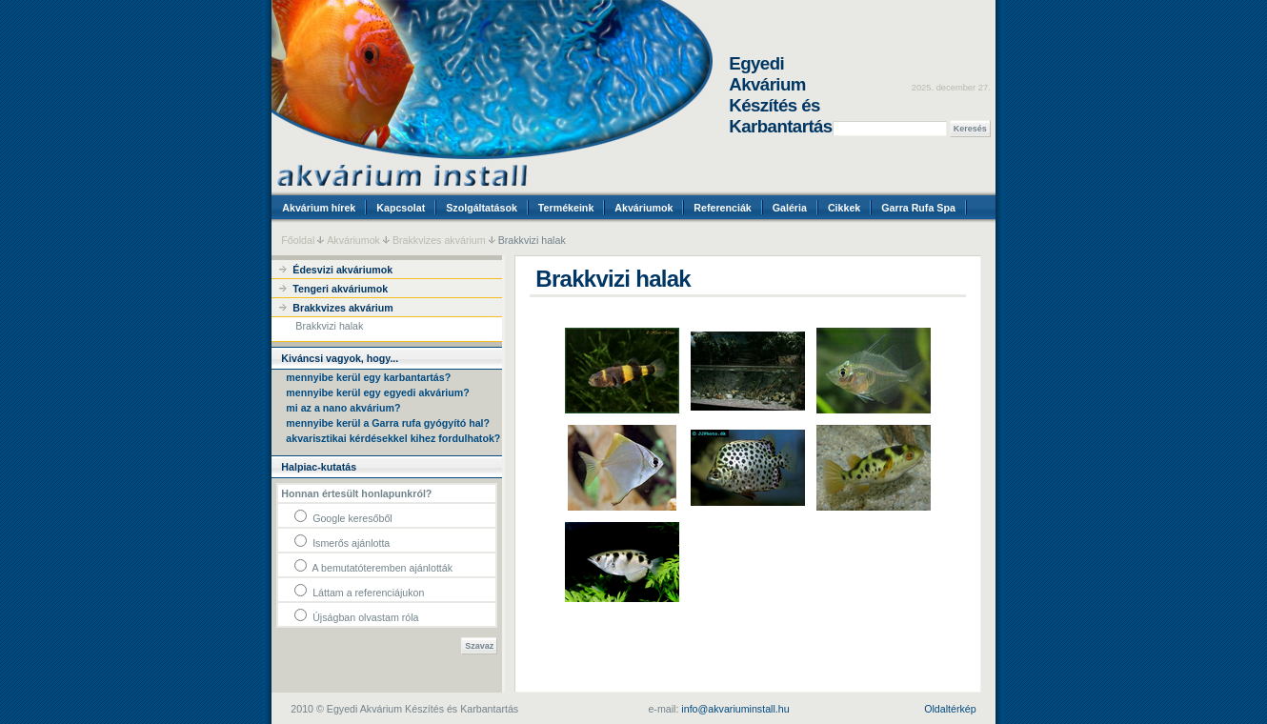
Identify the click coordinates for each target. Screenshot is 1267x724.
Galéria (790, 207)
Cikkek (844, 207)
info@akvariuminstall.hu (735, 708)
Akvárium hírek (318, 207)
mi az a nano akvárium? (343, 407)
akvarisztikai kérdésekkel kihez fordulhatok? (393, 438)
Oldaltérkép (950, 708)
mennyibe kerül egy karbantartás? (368, 377)
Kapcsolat (400, 207)
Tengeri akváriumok (340, 288)
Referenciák (722, 207)
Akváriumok (643, 207)
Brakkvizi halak (329, 326)
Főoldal (297, 240)
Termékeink (565, 207)
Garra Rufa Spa (918, 207)
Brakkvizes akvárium (439, 240)
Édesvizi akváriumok (342, 269)
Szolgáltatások (481, 207)
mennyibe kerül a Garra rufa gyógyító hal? (388, 423)
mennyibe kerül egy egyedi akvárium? (377, 392)
